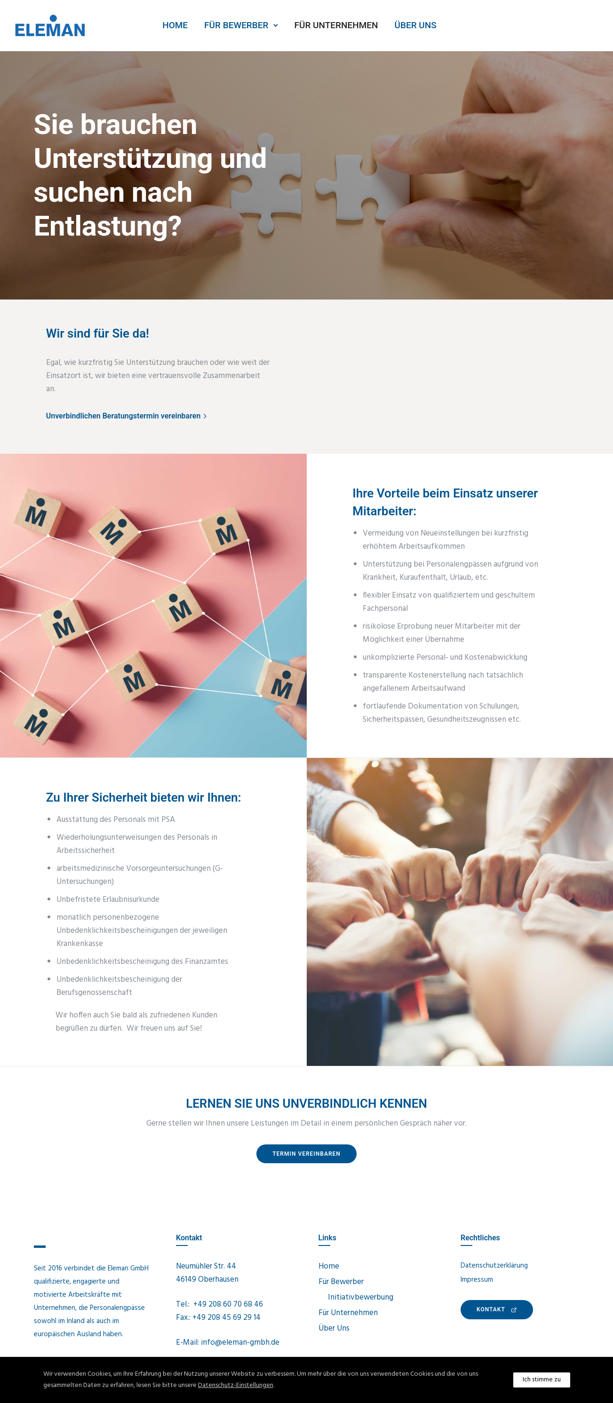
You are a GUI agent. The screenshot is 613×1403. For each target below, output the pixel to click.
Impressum (477, 1279)
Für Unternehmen (336, 25)
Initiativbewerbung (360, 1297)
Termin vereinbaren (306, 1154)
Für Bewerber (236, 25)
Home (175, 25)
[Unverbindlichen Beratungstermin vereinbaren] (127, 416)
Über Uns (416, 25)
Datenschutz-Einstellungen (235, 1385)
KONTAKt (497, 1309)
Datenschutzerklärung (494, 1265)
